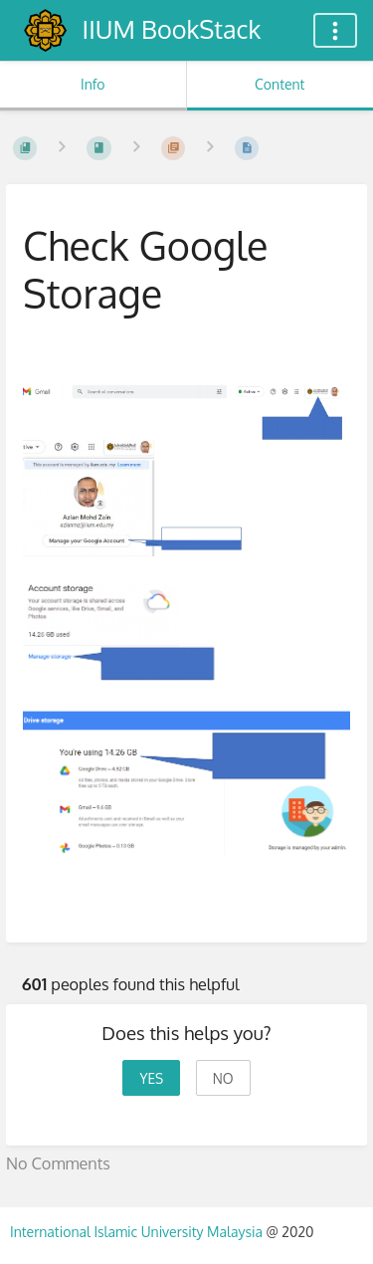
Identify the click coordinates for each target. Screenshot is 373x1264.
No (223, 1078)
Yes (151, 1078)
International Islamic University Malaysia (138, 1231)
